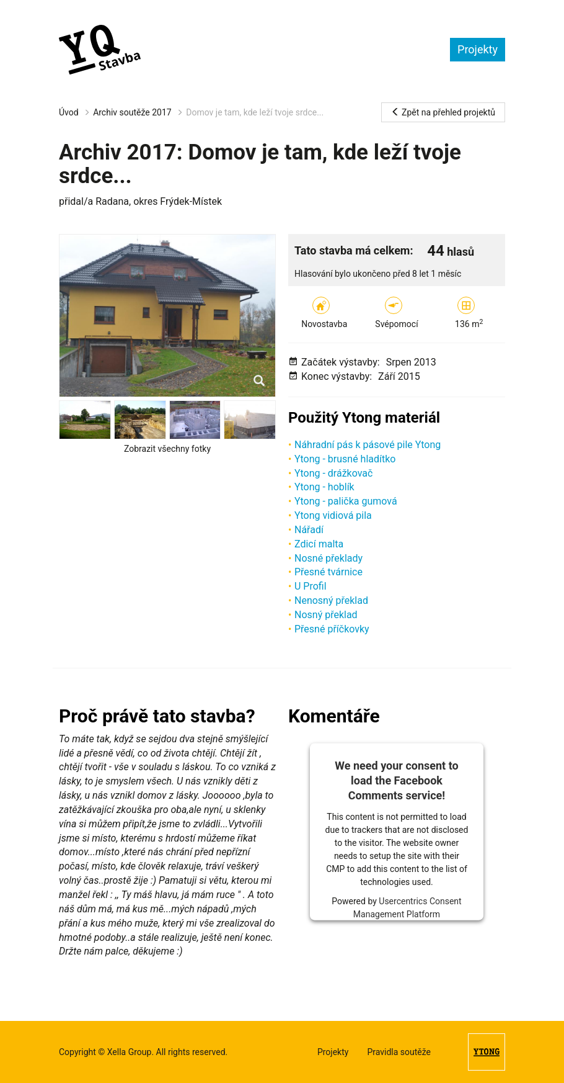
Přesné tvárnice (328, 572)
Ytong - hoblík (324, 487)
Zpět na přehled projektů (443, 112)
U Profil (310, 586)
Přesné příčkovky (331, 629)
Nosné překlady (328, 558)
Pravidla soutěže (399, 1052)
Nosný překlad (326, 615)
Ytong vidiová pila (333, 515)
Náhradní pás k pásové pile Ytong (367, 445)
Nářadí (309, 530)
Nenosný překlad (331, 600)
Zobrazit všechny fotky (167, 449)
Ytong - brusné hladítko (344, 459)
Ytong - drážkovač (333, 473)
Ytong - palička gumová (345, 501)
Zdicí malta (318, 544)
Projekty (477, 49)
